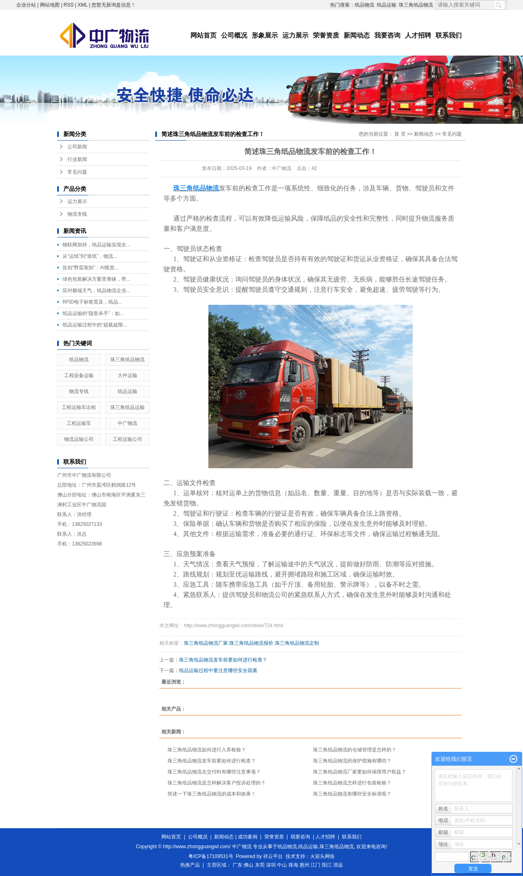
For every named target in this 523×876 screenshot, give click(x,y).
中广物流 (127, 423)
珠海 (293, 865)
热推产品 (190, 865)
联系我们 (449, 35)
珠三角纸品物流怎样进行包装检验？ (352, 783)
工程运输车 (79, 423)
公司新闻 (77, 147)
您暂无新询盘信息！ (114, 5)
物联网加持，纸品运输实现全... (96, 245)
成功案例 (247, 837)
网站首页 (203, 35)
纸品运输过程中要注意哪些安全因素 (218, 670)
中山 (282, 865)
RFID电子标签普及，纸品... (92, 302)
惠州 (304, 865)
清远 (338, 865)
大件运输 (127, 375)
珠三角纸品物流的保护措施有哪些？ (352, 761)
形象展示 (265, 35)
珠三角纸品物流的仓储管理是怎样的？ (354, 750)
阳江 (327, 865)
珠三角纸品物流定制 (297, 643)
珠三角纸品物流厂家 (206, 643)
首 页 (399, 134)
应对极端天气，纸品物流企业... (96, 290)
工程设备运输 (79, 375)
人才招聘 (418, 35)
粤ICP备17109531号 (210, 856)
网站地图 (50, 5)
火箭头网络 (322, 856)
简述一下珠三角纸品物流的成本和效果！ (212, 794)
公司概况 (234, 35)
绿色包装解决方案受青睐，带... (96, 279)
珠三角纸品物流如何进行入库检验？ (207, 750)
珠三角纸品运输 (127, 407)
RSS (69, 5)
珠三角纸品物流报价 (251, 643)
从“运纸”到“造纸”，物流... (90, 256)
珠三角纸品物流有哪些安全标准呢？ (352, 794)
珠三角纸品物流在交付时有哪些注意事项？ (214, 772)
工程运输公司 (127, 439)
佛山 (248, 865)
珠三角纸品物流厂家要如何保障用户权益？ (359, 772)
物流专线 (77, 214)
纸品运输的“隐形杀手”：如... (93, 313)
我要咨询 (387, 35)
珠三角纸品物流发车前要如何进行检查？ (223, 660)
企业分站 (26, 5)
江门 (315, 865)
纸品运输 (386, 5)
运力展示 (295, 35)
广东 (237, 865)
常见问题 (77, 172)
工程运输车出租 (79, 407)
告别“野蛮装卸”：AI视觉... (90, 267)
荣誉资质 (326, 35)
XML (82, 5)
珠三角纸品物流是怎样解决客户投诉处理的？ (217, 783)
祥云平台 (273, 856)
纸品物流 (364, 5)
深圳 (271, 865)
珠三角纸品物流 (416, 5)
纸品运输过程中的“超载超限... (95, 325)
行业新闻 (77, 159)
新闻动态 (357, 35)
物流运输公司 (79, 439)
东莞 (260, 865)
